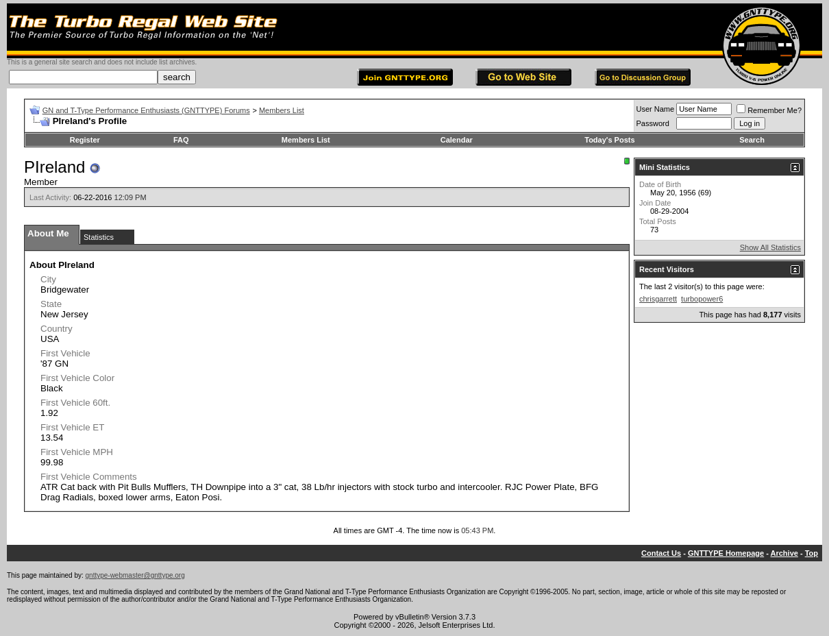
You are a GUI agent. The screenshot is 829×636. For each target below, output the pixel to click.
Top (811, 553)
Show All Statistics (770, 247)
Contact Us (661, 553)
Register (85, 140)
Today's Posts (609, 140)
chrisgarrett (658, 299)
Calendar (457, 140)
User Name (655, 109)
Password (652, 123)
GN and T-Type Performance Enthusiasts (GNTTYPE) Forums (146, 110)
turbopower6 (702, 299)
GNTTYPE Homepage (726, 553)
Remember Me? (769, 110)
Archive (784, 553)
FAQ (181, 140)
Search (752, 140)
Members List (281, 110)
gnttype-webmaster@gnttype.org (135, 575)
